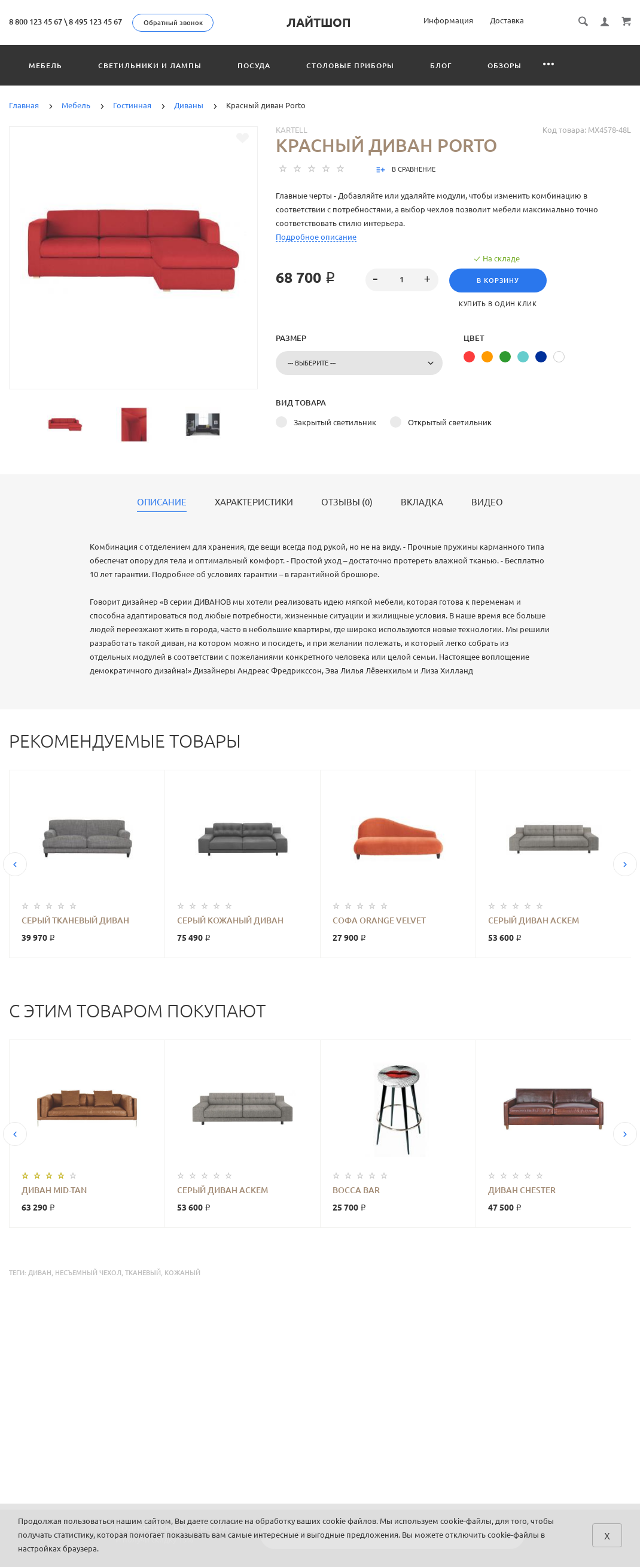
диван (39, 1272)
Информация (448, 20)
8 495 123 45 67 (95, 21)
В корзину (498, 280)
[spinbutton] (402, 280)
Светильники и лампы (150, 65)
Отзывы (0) (347, 502)
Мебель (45, 65)
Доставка (507, 20)
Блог (441, 65)
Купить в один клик (498, 303)
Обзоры (504, 65)
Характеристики (254, 502)
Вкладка (422, 502)
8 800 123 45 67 (35, 21)
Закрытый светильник (335, 422)
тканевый (143, 1272)
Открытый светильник (450, 422)
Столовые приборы (350, 65)
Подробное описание (316, 237)
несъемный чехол (88, 1272)
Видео (487, 502)
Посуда (253, 65)
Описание (162, 502)
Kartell (291, 130)
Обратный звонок (173, 22)
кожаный (182, 1272)
